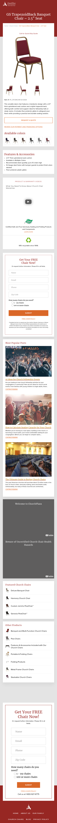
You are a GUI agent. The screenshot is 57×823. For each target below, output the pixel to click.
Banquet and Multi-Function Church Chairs (29, 631)
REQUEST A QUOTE (28, 120)
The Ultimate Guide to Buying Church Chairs (25, 479)
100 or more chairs (21, 305)
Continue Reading (11, 389)
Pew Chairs (15, 638)
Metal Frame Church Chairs (22, 669)
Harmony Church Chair (20, 598)
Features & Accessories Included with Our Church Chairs (28, 646)
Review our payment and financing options (23, 127)
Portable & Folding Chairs (21, 654)
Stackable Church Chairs (21, 677)
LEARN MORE (28, 232)
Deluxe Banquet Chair (20, 590)
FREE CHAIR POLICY (28, 319)
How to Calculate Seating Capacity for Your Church (28, 427)
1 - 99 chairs (19, 303)
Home (6, 26)
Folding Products (18, 661)
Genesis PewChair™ (19, 613)
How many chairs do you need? (21, 300)
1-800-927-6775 (32, 794)
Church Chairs (13, 26)
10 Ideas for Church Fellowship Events (22, 379)
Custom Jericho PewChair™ (22, 606)
